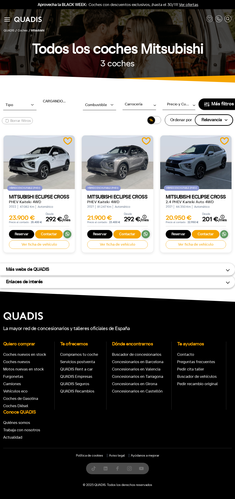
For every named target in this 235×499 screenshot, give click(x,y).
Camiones (12, 384)
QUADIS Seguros (74, 384)
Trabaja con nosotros (21, 430)
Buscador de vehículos (197, 376)
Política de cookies (89, 455)
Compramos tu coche (79, 354)
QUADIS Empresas (76, 376)
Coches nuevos (16, 362)
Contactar (49, 234)
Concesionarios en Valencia (136, 369)
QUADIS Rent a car (76, 369)
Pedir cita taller (190, 369)
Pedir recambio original (197, 384)
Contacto (185, 354)
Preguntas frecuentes (196, 362)
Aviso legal (117, 455)
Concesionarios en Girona (134, 384)
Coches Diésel (15, 406)
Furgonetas (13, 376)
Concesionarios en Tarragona (137, 376)
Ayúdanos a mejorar (145, 455)
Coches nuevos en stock (24, 354)
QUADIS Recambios (77, 391)
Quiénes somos (16, 423)
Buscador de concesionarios (136, 354)
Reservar (21, 234)
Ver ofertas (188, 5)
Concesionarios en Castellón (137, 391)
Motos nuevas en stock (23, 369)
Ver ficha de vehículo (39, 244)
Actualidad (12, 437)
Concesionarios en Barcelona (137, 362)
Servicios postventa (77, 362)
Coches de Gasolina (20, 399)
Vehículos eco (15, 391)
